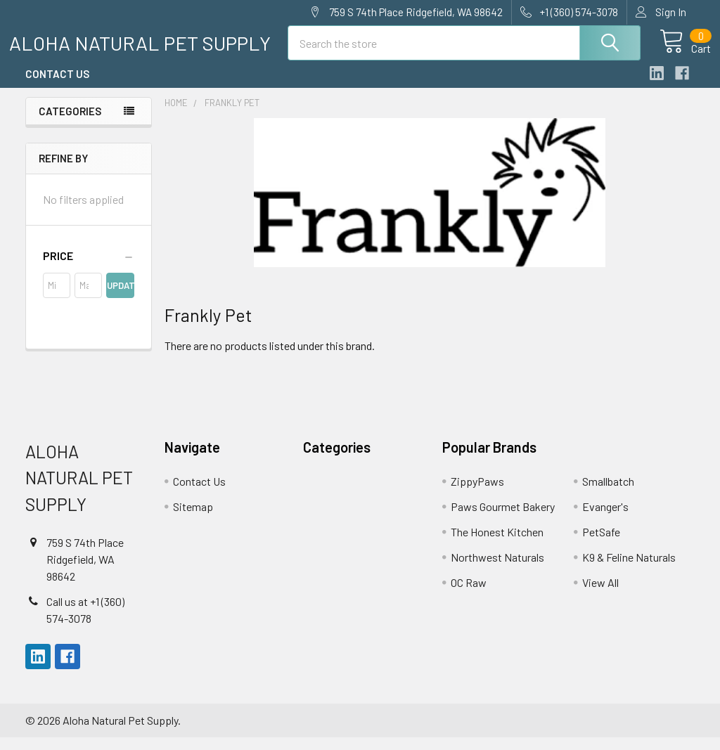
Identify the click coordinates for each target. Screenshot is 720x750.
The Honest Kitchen (497, 543)
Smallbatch (608, 493)
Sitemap (193, 518)
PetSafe (601, 543)
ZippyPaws (477, 493)
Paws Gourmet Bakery (503, 518)
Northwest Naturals (497, 569)
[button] (88, 267)
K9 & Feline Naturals (629, 569)
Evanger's (605, 518)
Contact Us (57, 86)
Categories (70, 123)
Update (120, 297)
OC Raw (469, 594)
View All (600, 594)
